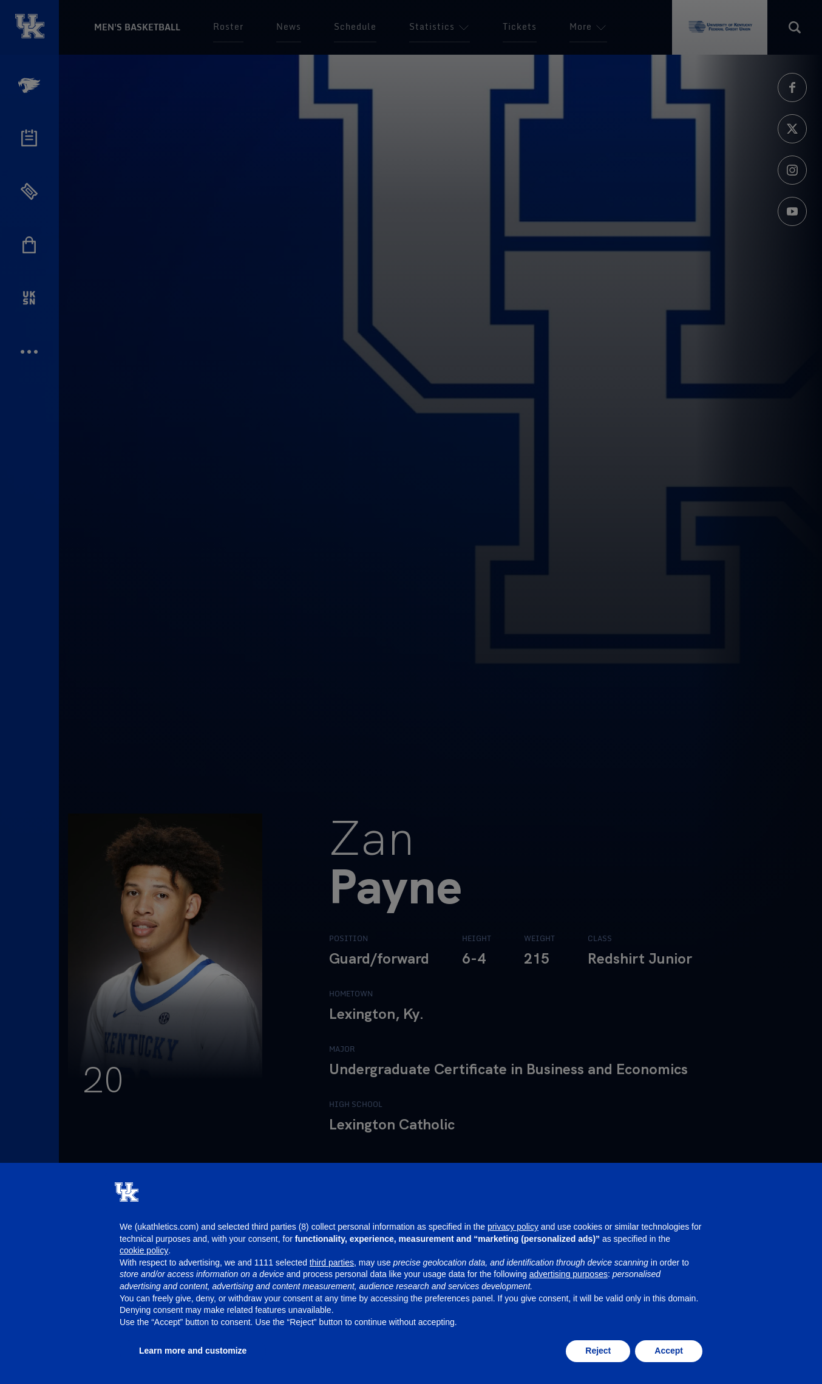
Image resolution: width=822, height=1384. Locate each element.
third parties (332, 1262)
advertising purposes (568, 1274)
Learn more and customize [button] (192, 1350)
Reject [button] (598, 1350)
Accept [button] (668, 1350)
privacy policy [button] (512, 1227)
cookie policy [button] (144, 1250)
